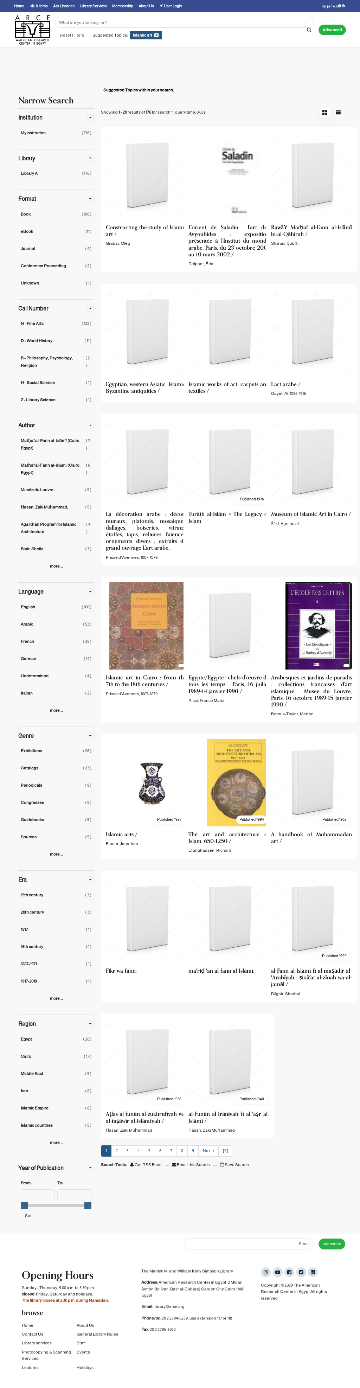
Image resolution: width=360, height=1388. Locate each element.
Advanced (332, 29)
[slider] (24, 1205)
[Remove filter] (156, 35)
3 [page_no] (128, 1150)
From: (26, 1183)
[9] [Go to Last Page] (225, 1150)
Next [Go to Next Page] (208, 1150)
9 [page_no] (193, 1150)
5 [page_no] (149, 1150)
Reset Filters (72, 35)
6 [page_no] (160, 1150)
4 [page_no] (138, 1150)
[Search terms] (184, 22)
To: (60, 1183)
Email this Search (191, 1164)
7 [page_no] (171, 1150)
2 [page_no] (117, 1150)
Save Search (234, 1164)
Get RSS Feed (146, 1164)
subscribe (332, 1243)
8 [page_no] (182, 1150)
